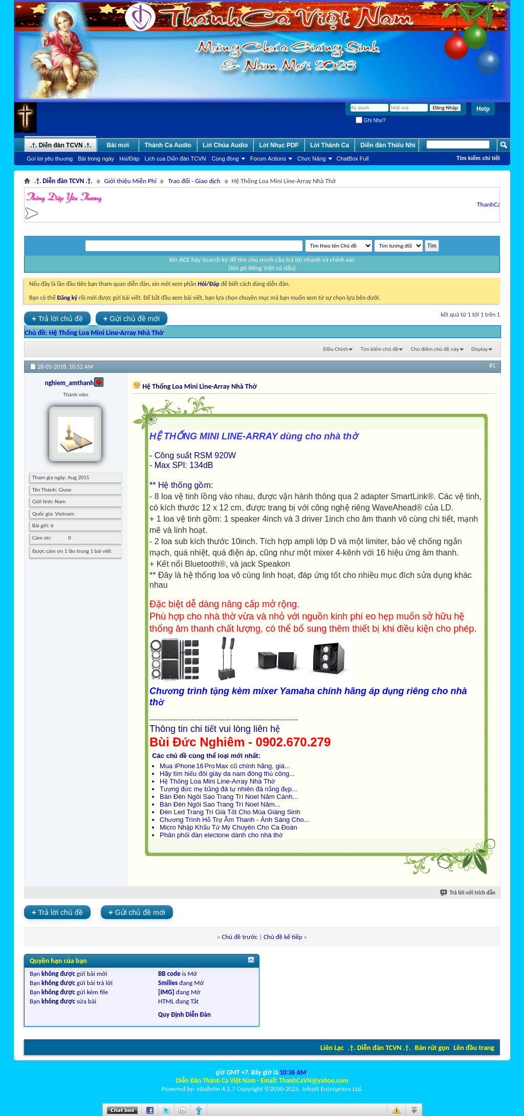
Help (483, 109)
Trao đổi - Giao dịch (194, 181)
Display (479, 349)
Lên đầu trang (473, 1047)
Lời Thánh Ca (329, 145)
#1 (492, 365)
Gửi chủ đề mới (131, 318)
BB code (169, 973)
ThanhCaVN (497, 204)
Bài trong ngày (96, 158)
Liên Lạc (332, 1047)
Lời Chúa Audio (225, 145)
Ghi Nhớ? (370, 120)
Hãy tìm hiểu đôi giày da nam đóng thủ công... (227, 773)
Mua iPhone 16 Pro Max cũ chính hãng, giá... (225, 766)
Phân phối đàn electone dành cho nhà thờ (221, 835)
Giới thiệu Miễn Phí (130, 181)
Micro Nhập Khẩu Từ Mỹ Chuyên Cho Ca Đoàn (228, 827)
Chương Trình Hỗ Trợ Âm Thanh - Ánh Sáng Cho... (235, 819)
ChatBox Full (353, 158)
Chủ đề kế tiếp (283, 937)
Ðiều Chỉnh (335, 349)
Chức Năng (311, 158)
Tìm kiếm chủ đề (380, 349)
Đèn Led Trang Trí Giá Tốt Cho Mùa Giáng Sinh (230, 812)
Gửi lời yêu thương (50, 158)
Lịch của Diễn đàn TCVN (175, 158)
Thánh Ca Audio (167, 145)
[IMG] (166, 992)
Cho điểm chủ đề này (435, 349)
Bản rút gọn (432, 1047)
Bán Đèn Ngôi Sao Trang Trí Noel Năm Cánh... (229, 796)
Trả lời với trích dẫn (468, 892)
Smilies (168, 983)
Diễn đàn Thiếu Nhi (387, 145)
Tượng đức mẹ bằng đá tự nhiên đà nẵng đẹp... (228, 789)
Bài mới (118, 145)
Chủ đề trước (239, 937)
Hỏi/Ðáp (129, 158)
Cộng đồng (225, 158)
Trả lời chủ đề (57, 318)
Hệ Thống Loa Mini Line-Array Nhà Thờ (106, 332)
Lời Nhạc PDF (279, 145)
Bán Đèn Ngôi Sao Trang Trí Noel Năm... (220, 804)
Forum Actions (268, 158)
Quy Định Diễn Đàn (184, 1014)
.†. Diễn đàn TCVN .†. (379, 1047)
